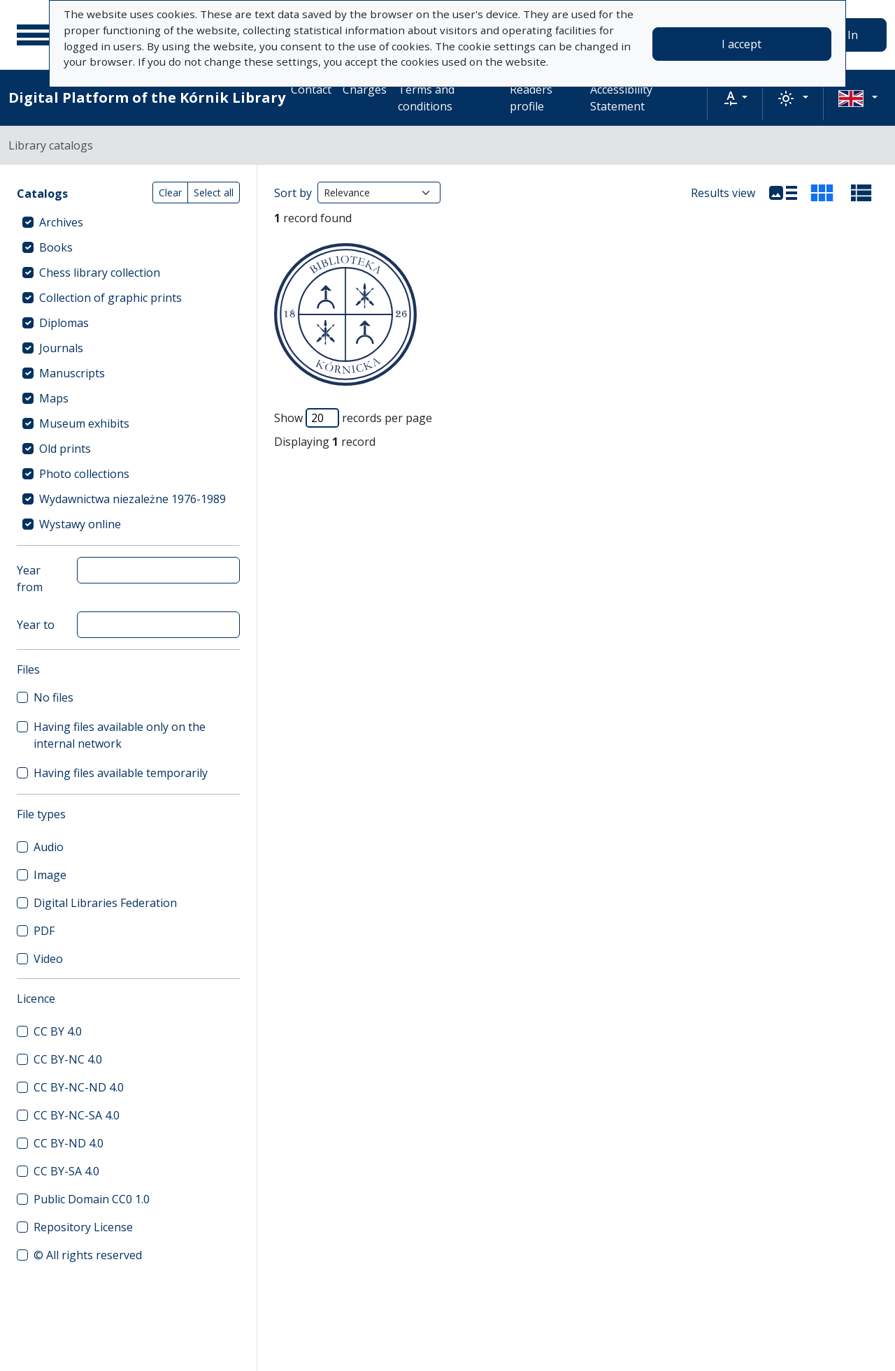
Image (50, 875)
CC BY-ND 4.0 (68, 1143)
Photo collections (84, 473)
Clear (170, 192)
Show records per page (353, 418)
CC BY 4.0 (58, 1031)
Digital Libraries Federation (105, 903)
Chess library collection (99, 272)
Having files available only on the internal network (120, 735)
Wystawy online (80, 524)
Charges (365, 89)
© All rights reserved (88, 1255)
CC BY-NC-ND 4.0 (79, 1087)
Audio (49, 847)
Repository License (83, 1227)
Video (48, 958)
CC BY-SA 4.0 (66, 1171)
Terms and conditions (426, 98)
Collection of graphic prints (110, 297)
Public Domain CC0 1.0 (92, 1199)
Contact (311, 89)
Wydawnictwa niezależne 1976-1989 (132, 499)
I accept (741, 44)
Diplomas (64, 323)
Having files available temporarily (121, 773)
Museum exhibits (84, 423)
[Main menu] (34, 35)
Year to (36, 624)
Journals (61, 348)
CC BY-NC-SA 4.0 (77, 1115)
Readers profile (531, 98)
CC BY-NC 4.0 (68, 1059)
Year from (30, 579)
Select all (214, 192)
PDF (44, 930)
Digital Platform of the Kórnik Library (146, 97)
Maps (54, 398)
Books (56, 247)
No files (53, 697)
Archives (61, 222)
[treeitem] (128, 222)
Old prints (65, 448)
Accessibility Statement (621, 98)
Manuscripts (72, 373)
